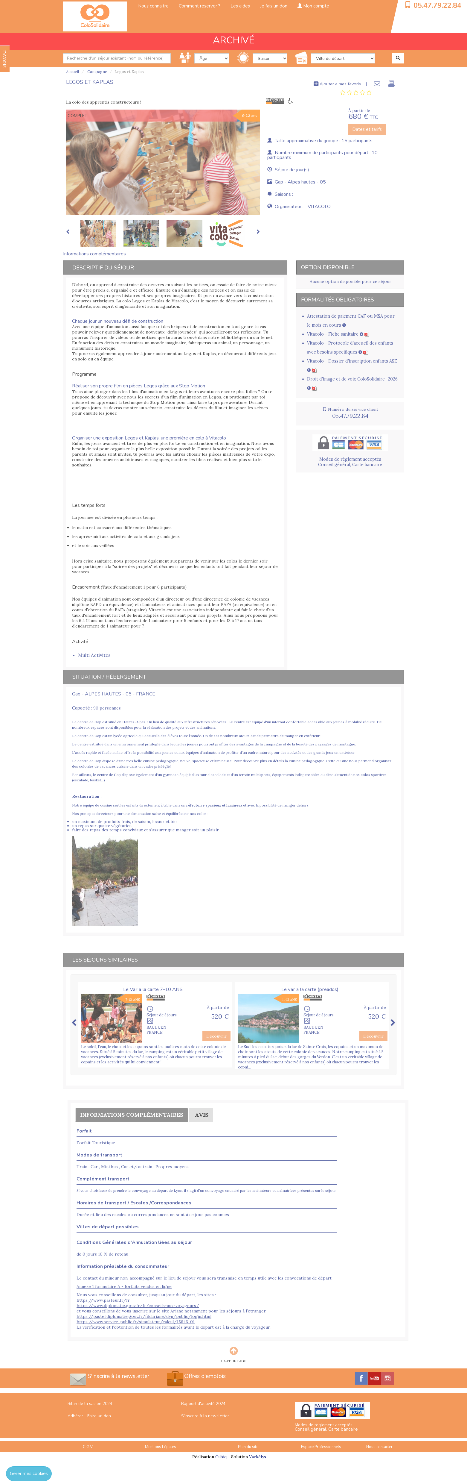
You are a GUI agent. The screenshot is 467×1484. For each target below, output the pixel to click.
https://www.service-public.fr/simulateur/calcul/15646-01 (136, 1321)
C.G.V (88, 1447)
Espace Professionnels (321, 1447)
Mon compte (313, 6)
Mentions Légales (160, 1447)
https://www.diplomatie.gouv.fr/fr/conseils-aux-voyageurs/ (138, 1305)
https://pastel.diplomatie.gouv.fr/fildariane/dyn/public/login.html (144, 1316)
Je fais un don (273, 6)
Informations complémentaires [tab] (94, 254)
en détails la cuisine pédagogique (296, 761)
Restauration (86, 796)
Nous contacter (379, 1447)
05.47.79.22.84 (437, 5)
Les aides (240, 6)
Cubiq (221, 1456)
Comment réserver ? (199, 6)
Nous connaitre (153, 6)
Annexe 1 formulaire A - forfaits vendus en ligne (124, 1286)
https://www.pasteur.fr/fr (103, 1300)
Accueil (72, 71)
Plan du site (248, 1447)
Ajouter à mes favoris (337, 84)
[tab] (356, 92)
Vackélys (257, 1456)
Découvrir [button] (216, 1036)
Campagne (96, 71)
